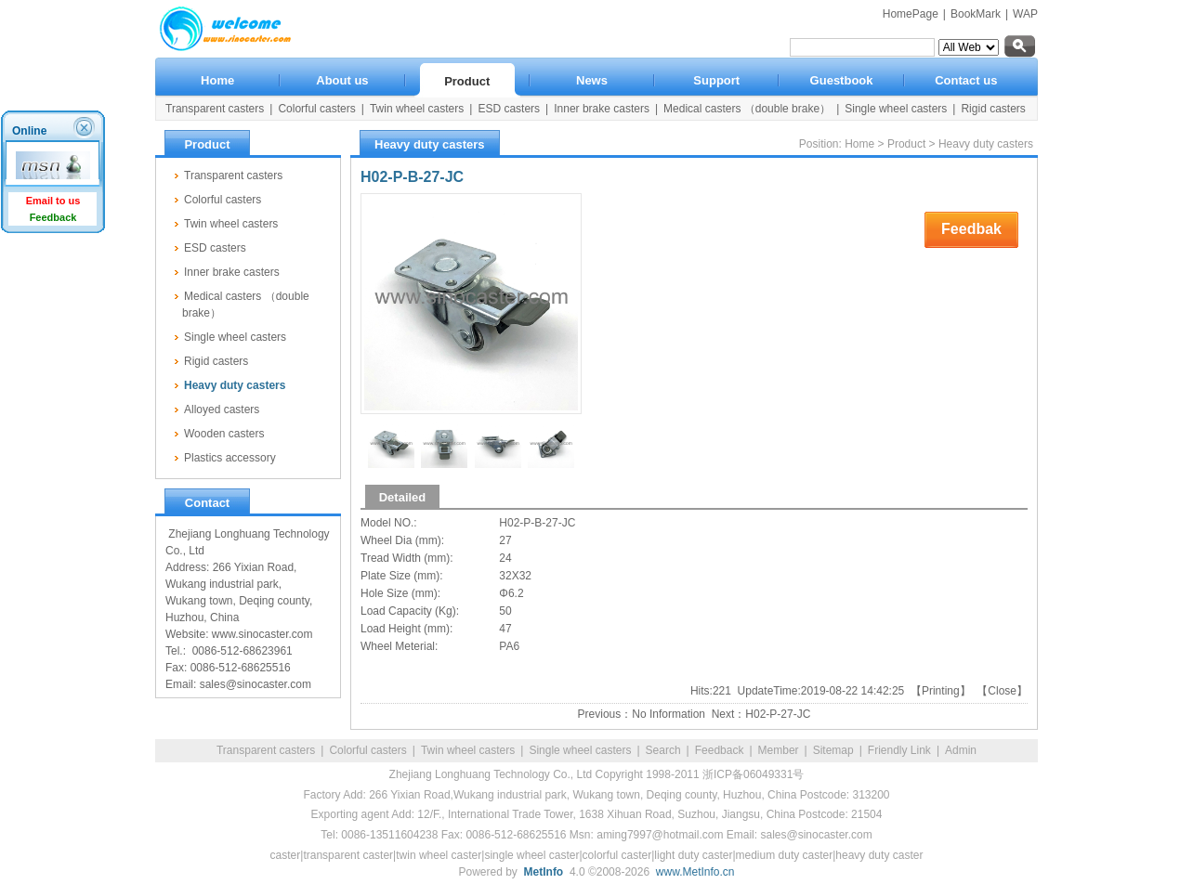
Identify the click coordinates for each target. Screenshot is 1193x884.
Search (663, 750)
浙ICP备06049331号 (753, 774)
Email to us (53, 200)
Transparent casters (265, 750)
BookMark (975, 13)
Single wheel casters (580, 750)
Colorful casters (367, 750)
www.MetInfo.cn (695, 871)
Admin (961, 750)
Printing (941, 690)
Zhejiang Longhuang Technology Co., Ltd (491, 774)
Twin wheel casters (468, 750)
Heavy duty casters (985, 143)
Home (859, 143)
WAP (1025, 13)
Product (906, 143)
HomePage (910, 13)
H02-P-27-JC (777, 714)
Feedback (719, 750)
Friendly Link (899, 750)
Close (1002, 690)
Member (778, 750)
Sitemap (833, 750)
